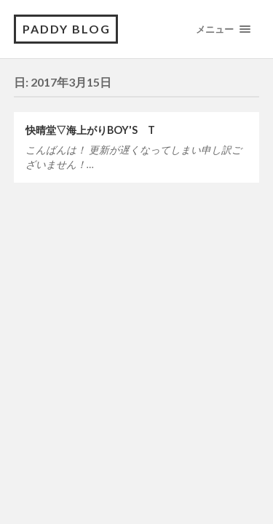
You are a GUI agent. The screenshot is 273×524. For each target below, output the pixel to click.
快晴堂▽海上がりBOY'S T (90, 130)
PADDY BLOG (67, 29)
